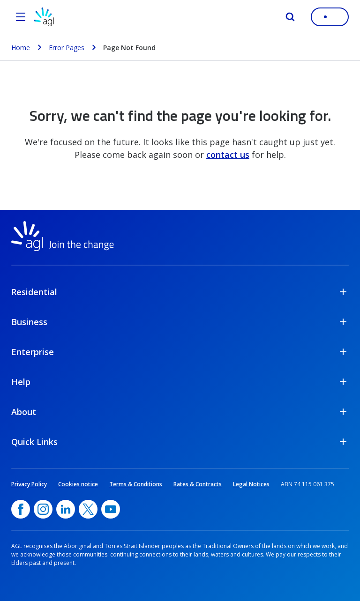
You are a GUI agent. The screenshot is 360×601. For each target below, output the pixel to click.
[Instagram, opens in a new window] (43, 509)
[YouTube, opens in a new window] (110, 509)
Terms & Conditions (135, 484)
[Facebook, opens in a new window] (20, 509)
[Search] (290, 17)
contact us (227, 154)
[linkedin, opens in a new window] (65, 509)
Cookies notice (78, 484)
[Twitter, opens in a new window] (88, 509)
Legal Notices (251, 484)
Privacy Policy (29, 484)
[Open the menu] (20, 16)
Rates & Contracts (197, 484)
